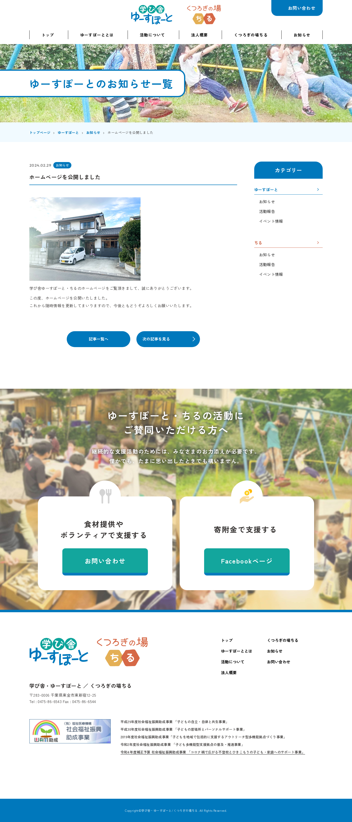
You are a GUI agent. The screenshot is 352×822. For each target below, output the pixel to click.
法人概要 (199, 35)
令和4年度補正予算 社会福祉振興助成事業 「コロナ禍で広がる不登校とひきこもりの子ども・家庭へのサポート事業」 (213, 752)
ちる (258, 243)
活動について (152, 35)
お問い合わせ (302, 8)
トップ (48, 35)
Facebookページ (247, 560)
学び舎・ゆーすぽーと (152, 14)
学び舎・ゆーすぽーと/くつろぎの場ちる (169, 810)
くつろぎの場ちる (204, 14)
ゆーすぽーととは (97, 35)
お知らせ (302, 35)
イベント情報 (271, 221)
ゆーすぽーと (266, 190)
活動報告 (267, 211)
